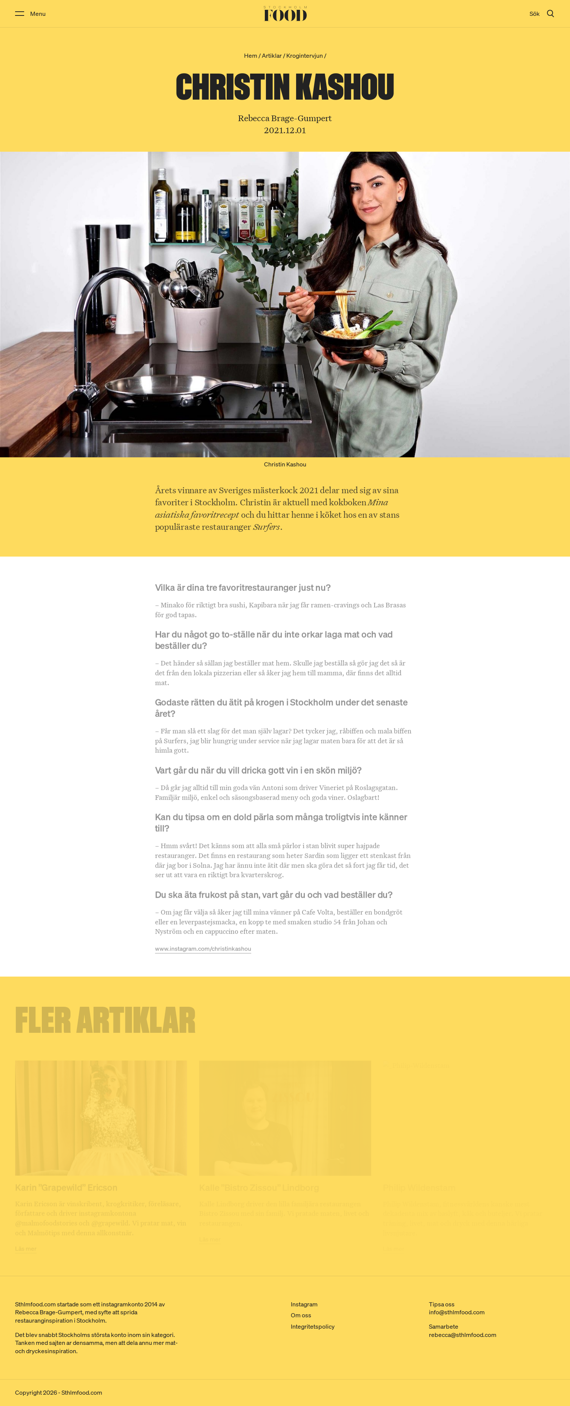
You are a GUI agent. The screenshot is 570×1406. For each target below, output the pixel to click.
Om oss (301, 1315)
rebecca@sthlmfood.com (462, 1335)
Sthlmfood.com (81, 1392)
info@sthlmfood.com (457, 1312)
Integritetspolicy (313, 1326)
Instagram (304, 1304)
